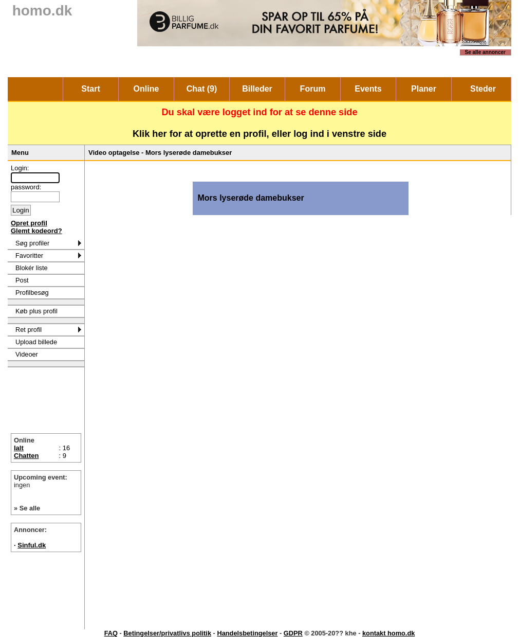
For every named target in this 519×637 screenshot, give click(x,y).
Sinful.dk (31, 545)
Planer (423, 88)
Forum (313, 88)
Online (146, 88)
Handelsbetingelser (247, 633)
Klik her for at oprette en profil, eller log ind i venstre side (259, 134)
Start (90, 88)
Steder (483, 88)
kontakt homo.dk (388, 633)
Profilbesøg (32, 292)
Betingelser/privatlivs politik (167, 633)
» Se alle (27, 508)
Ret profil (28, 329)
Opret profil (29, 223)
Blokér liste (31, 268)
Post (22, 280)
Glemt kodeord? (36, 231)
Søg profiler (32, 243)
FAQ (111, 633)
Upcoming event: (46, 481)
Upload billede (36, 342)
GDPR (293, 633)
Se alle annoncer (485, 52)
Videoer (26, 354)
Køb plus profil (36, 311)
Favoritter (29, 255)
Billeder (257, 88)
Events (368, 88)
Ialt (19, 448)
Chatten (26, 455)
